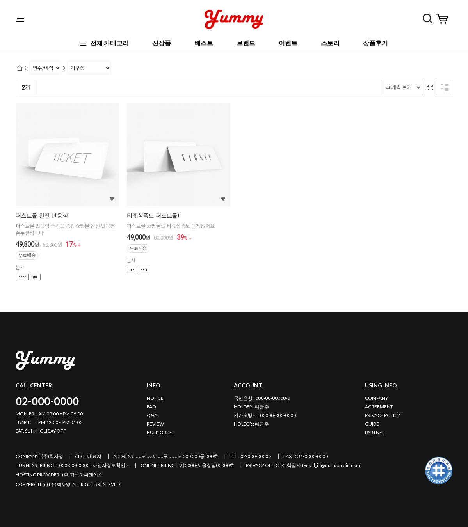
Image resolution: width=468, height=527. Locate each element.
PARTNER (375, 432)
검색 (428, 19)
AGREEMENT (379, 407)
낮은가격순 (105, 87)
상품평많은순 (171, 87)
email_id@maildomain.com (331, 465)
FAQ (151, 407)
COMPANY (376, 398)
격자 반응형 (429, 87)
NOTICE (155, 398)
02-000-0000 (47, 400)
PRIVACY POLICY (382, 415)
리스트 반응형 (444, 87)
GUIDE (372, 424)
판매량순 (202, 87)
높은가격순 (137, 87)
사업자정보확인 (109, 465)
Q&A (152, 415)
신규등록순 (73, 87)
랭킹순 (46, 87)
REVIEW (155, 424)
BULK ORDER (161, 432)
